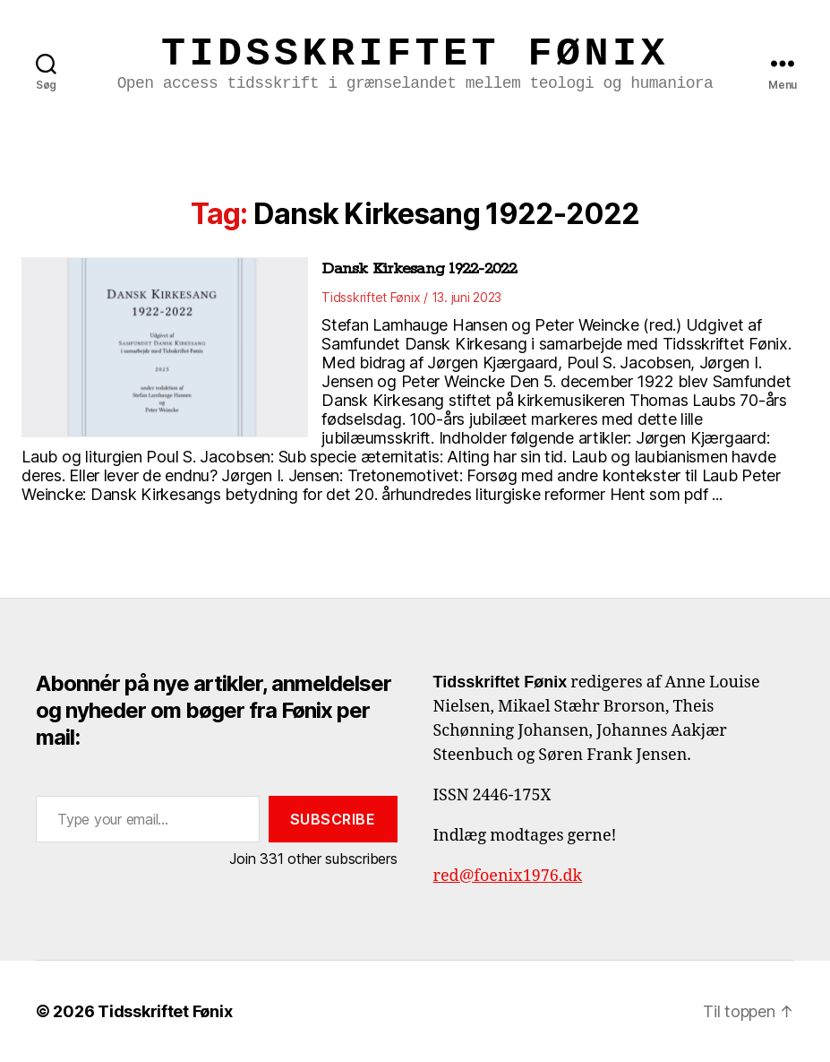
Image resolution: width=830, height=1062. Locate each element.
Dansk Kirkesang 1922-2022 (419, 269)
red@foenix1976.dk (508, 876)
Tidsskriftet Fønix (415, 54)
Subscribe (333, 819)
